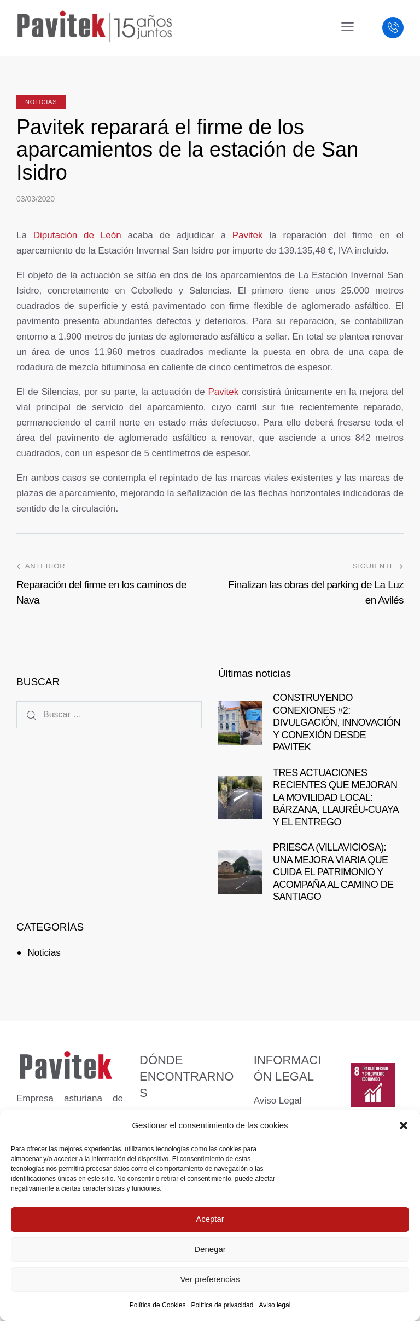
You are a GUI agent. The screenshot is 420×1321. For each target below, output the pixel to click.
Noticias (41, 102)
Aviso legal (274, 1305)
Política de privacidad (222, 1305)
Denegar (210, 1249)
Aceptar (210, 1219)
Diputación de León (77, 235)
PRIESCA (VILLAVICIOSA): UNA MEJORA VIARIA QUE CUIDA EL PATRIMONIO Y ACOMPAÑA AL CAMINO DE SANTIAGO (333, 872)
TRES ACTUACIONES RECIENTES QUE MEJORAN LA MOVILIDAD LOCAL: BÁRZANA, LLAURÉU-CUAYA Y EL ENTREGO (335, 797)
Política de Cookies (158, 1305)
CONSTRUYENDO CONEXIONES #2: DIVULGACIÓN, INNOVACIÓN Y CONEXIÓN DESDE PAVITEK (336, 722)
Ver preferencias (210, 1279)
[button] (403, 1125)
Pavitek (247, 235)
